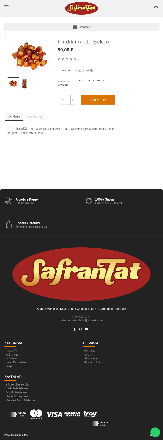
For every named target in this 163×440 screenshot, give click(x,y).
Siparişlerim (90, 358)
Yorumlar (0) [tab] (34, 116)
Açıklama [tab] (14, 116)
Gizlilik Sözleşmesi (16, 392)
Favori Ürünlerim (93, 362)
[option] (30, 56)
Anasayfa (10, 350)
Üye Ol (88, 354)
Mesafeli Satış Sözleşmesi (20, 399)
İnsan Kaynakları (15, 362)
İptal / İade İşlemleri (16, 388)
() (156, 6)
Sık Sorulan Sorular (16, 384)
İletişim (9, 366)
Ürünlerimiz (11, 358)
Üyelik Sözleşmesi (16, 396)
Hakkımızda (12, 354)
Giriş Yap (89, 350)
